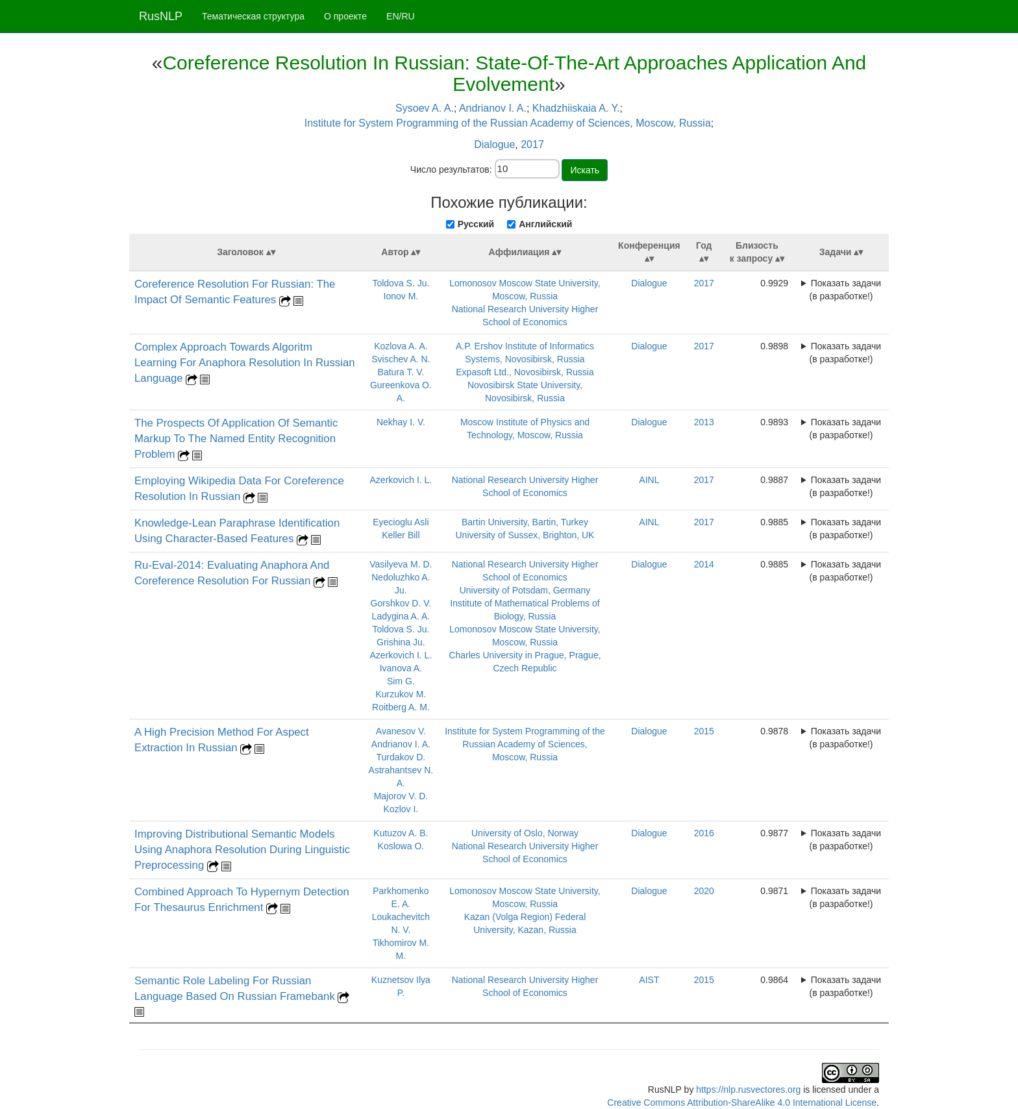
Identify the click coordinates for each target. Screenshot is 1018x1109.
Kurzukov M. (400, 694)
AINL (649, 480)
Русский (476, 224)
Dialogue (494, 144)
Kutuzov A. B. (400, 833)
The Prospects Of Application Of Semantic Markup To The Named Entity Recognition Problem (236, 438)
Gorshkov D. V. (401, 603)
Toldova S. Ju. (400, 283)
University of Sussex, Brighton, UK (524, 535)
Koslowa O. (401, 846)
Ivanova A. (401, 668)
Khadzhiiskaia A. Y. (576, 108)
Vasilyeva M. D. (400, 564)
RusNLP (160, 16)
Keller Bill (400, 535)
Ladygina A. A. (401, 616)
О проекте (345, 16)
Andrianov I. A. (493, 108)
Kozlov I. (401, 809)
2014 (704, 564)
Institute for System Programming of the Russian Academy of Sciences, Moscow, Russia (507, 123)
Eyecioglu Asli (400, 522)
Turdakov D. (401, 757)
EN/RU (400, 16)
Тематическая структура (253, 16)
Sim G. (401, 681)
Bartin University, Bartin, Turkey (525, 522)
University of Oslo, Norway (524, 833)
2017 (532, 144)
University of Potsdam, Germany (525, 590)
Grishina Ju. (401, 642)
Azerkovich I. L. (401, 480)
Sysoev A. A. (424, 108)
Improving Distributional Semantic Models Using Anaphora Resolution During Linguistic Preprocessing (242, 849)
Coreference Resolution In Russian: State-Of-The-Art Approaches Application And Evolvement (514, 73)
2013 (704, 422)
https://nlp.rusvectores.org (748, 1089)
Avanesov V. (401, 731)
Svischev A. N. (400, 359)
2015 (704, 731)
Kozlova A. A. (401, 346)
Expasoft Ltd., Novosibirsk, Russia (524, 372)
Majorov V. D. (401, 796)
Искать (584, 170)
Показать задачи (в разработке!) (846, 289)
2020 (704, 891)
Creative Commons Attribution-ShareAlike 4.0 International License (741, 1102)
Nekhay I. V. (401, 422)
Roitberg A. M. (401, 707)
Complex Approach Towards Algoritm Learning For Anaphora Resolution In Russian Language (244, 362)
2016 (704, 833)
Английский (545, 224)
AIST (649, 980)
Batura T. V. (401, 372)
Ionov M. (401, 296)
